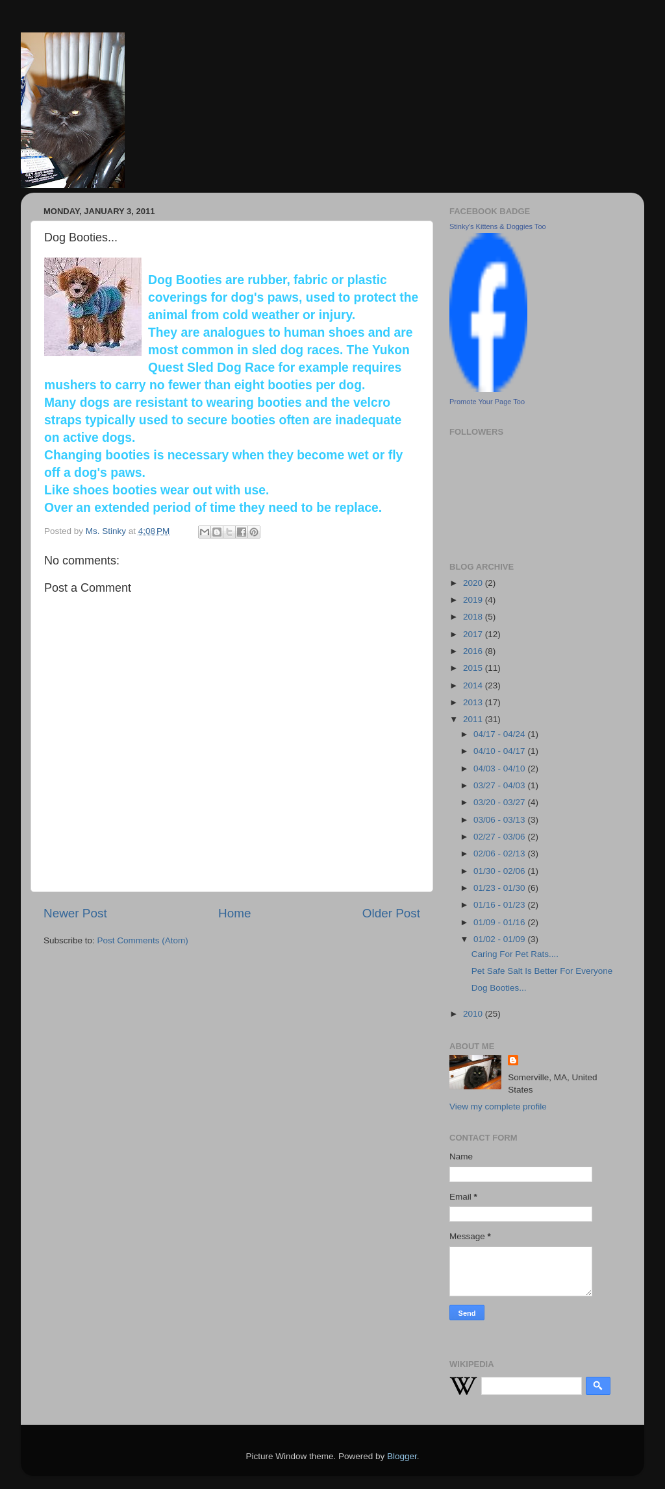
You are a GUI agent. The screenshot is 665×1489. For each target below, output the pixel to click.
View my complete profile (498, 1106)
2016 (474, 651)
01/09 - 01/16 (500, 922)
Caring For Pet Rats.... (514, 954)
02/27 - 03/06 (500, 836)
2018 (474, 617)
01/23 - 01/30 (500, 888)
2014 (474, 685)
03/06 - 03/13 (500, 820)
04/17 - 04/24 (500, 734)
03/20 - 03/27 (500, 802)
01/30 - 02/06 (500, 871)
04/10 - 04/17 (500, 751)
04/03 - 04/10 (500, 768)
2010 (474, 1014)
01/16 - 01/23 (500, 905)
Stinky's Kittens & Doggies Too (497, 226)
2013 (474, 702)
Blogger (402, 1456)
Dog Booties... (499, 988)
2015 (474, 668)
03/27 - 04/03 (500, 785)
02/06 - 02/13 (500, 853)
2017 (474, 634)
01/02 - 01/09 (500, 939)
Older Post (391, 913)
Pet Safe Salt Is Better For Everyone (542, 971)
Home (234, 913)
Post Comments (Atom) (142, 940)
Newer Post (75, 913)
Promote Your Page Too (487, 402)
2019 (474, 600)
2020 (474, 583)
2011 (474, 719)
